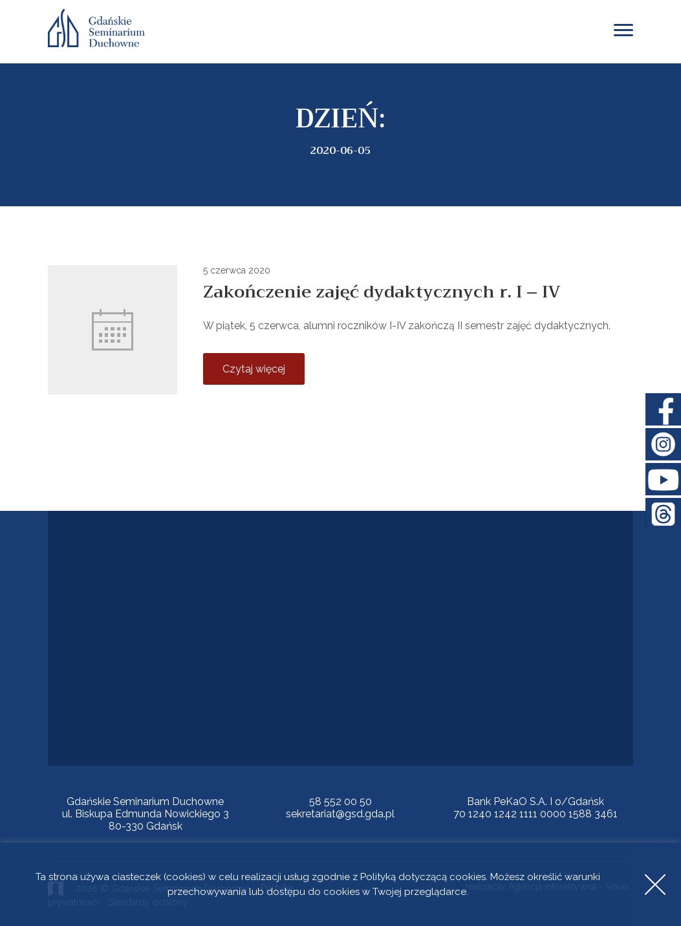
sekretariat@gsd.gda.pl (340, 814)
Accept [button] (655, 884)
